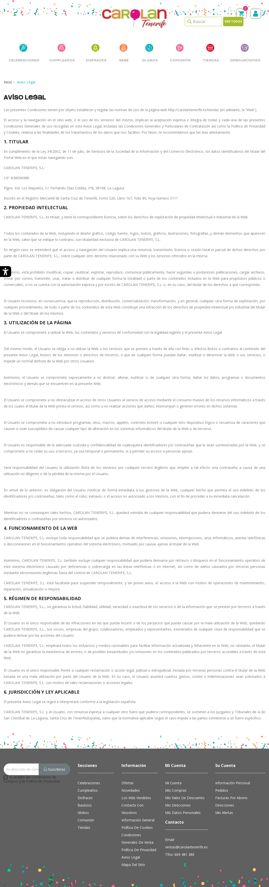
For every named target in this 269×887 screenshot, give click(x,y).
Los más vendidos (136, 797)
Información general (137, 820)
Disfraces (85, 797)
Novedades (130, 790)
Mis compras (175, 790)
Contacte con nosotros (132, 809)
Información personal (232, 783)
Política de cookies (137, 827)
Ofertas (127, 783)
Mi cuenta (173, 783)
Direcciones (224, 805)
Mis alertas (224, 812)
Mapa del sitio (133, 864)
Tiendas (84, 827)
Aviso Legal (130, 857)
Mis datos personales (183, 812)
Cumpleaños (88, 790)
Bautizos (85, 805)
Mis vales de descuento (185, 797)
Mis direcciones (178, 805)
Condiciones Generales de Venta (137, 839)
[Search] (203, 21)
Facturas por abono (231, 797)
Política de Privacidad (43, 781)
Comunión (86, 820)
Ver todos (233, 21)
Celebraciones (89, 783)
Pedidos (221, 790)
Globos (83, 812)
